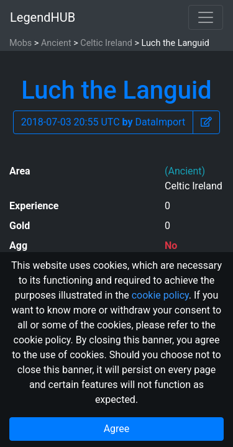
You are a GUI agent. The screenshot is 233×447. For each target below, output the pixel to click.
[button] (206, 122)
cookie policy (160, 295)
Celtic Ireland (106, 43)
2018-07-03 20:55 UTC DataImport (103, 122)
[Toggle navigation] (205, 17)
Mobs (20, 43)
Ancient (56, 43)
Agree (117, 429)
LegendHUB (42, 17)
